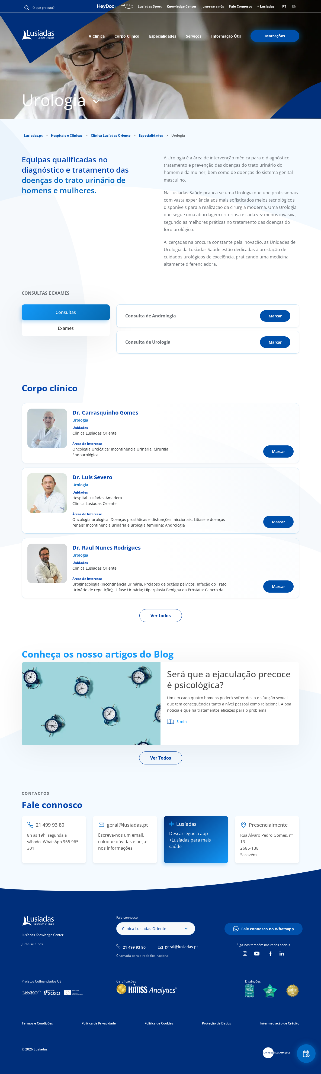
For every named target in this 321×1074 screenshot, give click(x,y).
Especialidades (162, 36)
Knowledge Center (181, 6)
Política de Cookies (159, 1023)
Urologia (80, 420)
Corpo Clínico (126, 36)
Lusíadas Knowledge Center (42, 934)
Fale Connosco (240, 6)
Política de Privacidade (99, 1023)
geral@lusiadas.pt (181, 946)
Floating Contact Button (306, 1054)
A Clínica (97, 36)
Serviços (193, 36)
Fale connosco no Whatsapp (267, 928)
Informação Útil (226, 36)
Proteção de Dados (216, 1023)
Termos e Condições (37, 1023)
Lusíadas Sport (150, 6)
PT (284, 6)
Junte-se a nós (212, 6)
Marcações (275, 35)
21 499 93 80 (134, 947)
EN (294, 6)
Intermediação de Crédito (279, 1023)
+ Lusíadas (265, 6)
